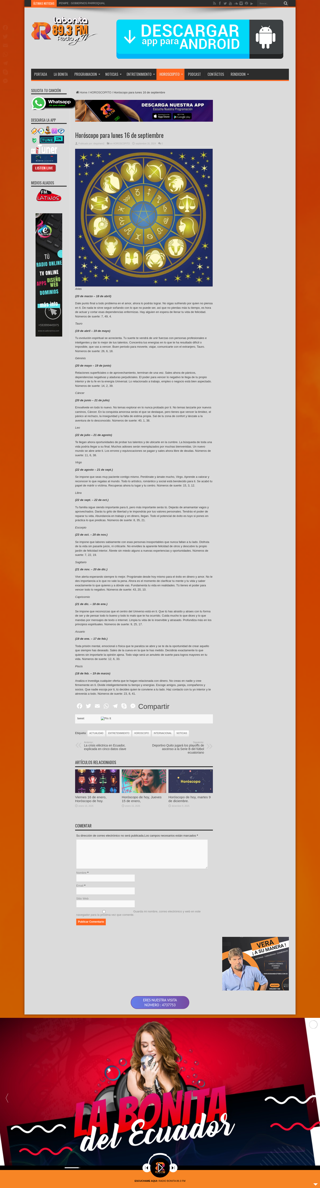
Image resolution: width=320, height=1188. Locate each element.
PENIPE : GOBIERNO (72, 3)
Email (80, 885)
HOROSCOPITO (171, 74)
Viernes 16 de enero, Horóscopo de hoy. (90, 820)
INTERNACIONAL (163, 733)
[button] (313, 1097)
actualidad (96, 733)
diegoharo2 (98, 143)
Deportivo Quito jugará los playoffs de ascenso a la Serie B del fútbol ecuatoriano (177, 747)
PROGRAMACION (87, 74)
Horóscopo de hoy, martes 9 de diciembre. (189, 820)
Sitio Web (82, 898)
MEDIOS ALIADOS (42, 183)
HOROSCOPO (141, 733)
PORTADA (40, 74)
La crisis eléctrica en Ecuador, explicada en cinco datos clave (111, 746)
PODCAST (194, 74)
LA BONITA (61, 74)
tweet (80, 718)
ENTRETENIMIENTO (141, 74)
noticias (181, 733)
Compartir (153, 706)
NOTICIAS (113, 74)
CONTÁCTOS (216, 74)
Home (81, 92)
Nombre (81, 872)
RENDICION (240, 74)
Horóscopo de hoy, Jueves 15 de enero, (142, 820)
